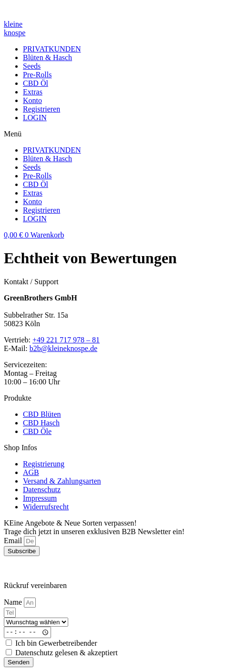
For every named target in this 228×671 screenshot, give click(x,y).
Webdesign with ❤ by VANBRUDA (59, 569)
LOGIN (35, 118)
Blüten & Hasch (47, 57)
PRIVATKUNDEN (52, 49)
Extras (32, 92)
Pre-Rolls (37, 75)
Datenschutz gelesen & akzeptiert (66, 653)
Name (14, 602)
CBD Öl (35, 83)
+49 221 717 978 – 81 (66, 340)
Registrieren (41, 109)
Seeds (32, 66)
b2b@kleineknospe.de (63, 348)
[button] (114, 134)
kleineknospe (14, 28)
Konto (32, 100)
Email (14, 541)
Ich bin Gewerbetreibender (56, 643)
